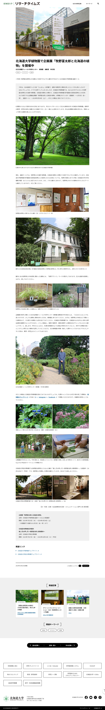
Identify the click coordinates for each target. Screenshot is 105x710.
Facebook (52, 397)
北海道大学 (97, 708)
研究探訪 (21, 614)
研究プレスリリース (32, 666)
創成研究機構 (13, 683)
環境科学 (51, 615)
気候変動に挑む (12, 666)
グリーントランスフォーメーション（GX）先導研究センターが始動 (52, 610)
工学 (47, 615)
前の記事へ (35, 645)
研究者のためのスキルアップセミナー (72, 674)
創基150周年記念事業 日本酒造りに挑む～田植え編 (77, 609)
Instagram (42, 397)
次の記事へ (69, 645)
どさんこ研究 (24, 612)
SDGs (18, 72)
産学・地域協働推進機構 (32, 683)
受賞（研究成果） (32, 674)
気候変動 (30, 612)
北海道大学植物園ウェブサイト (27, 551)
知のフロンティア (12, 674)
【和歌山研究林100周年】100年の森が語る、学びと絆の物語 (26, 607)
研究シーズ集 (52, 674)
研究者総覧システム (72, 666)
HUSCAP (92, 666)
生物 (32, 72)
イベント (25, 72)
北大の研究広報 (77, 3)
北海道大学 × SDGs (92, 674)
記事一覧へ (52, 645)
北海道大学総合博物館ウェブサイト (29, 554)
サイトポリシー (84, 708)
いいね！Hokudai (52, 666)
